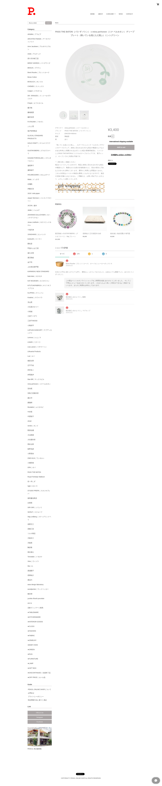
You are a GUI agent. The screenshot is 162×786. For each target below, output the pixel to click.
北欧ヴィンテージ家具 (35, 608)
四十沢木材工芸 (33, 58)
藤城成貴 (31, 112)
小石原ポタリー (33, 307)
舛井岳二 (31, 370)
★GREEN (31, 649)
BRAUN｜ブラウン (34, 68)
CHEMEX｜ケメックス (36, 86)
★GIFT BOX (32, 668)
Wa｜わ (30, 566)
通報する (110, 160)
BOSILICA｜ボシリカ (35, 82)
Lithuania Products (34, 351)
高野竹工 (31, 524)
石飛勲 (30, 184)
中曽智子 (31, 416)
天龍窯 (30, 543)
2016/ (30, 421)
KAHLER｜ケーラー (35, 239)
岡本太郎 (31, 444)
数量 (109, 136)
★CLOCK (31, 626)
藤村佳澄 (31, 117)
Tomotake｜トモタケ (35, 557)
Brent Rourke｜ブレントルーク (38, 72)
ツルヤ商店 (31, 533)
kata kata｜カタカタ (35, 276)
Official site (39, 713)
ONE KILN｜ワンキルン (36, 458)
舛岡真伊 (31, 375)
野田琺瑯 (31, 430)
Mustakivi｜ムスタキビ (36, 407)
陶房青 (30, 547)
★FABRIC (31, 635)
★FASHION (32, 631)
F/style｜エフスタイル (35, 103)
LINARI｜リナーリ (34, 342)
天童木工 (31, 538)
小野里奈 (31, 453)
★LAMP (30, 663)
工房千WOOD (32, 321)
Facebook (40, 722)
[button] (111, 13)
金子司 (30, 262)
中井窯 (30, 412)
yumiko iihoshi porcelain (36, 598)
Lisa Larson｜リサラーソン (37, 347)
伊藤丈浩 (31, 189)
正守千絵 (31, 365)
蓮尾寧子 (31, 165)
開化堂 (30, 244)
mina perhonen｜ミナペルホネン (39, 384)
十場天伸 (31, 230)
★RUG (30, 654)
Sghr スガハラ (33, 486)
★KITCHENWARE (34, 617)
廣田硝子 (31, 170)
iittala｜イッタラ (33, 179)
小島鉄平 (31, 325)
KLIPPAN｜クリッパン (36, 293)
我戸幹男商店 (32, 131)
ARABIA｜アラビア (34, 34)
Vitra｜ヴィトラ (33, 561)
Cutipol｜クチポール (35, 91)
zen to (30, 603)
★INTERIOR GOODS (35, 622)
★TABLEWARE (33, 612)
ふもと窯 (31, 126)
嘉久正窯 (31, 253)
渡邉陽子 (31, 571)
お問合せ (31, 693)
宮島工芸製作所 (33, 393)
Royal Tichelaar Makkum (36, 477)
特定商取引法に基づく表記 (37, 700)
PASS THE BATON (34, 472)
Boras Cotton (32, 77)
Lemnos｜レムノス (34, 337)
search (48, 23)
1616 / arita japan (34, 193)
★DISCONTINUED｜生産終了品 (39, 673)
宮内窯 (30, 388)
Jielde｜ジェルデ (34, 210)
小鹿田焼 (31, 463)
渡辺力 (30, 580)
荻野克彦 (31, 449)
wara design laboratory (36, 584)
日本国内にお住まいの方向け (121, 155)
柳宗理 (30, 594)
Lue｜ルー (31, 356)
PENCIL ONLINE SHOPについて (39, 689)
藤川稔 (30, 108)
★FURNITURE (33, 659)
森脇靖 (30, 402)
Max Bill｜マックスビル (36, 379)
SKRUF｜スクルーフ (35, 512)
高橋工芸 (31, 529)
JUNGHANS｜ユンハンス (37, 234)
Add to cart (121, 147)
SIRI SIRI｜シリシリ (35, 507)
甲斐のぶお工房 (33, 248)
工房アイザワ (32, 316)
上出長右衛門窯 (33, 267)
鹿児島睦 (31, 258)
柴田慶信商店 (32, 498)
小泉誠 (30, 311)
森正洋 (30, 398)
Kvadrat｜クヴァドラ (35, 297)
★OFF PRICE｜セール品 (36, 677)
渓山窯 (30, 302)
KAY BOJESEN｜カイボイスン (38, 281)
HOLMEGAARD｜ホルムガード (39, 175)
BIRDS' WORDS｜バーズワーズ (39, 63)
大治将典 (31, 435)
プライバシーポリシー (36, 696)
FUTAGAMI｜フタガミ (35, 122)
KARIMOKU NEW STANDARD (38, 271)
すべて (62, 254)
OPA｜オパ (32, 467)
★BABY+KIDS (33, 645)
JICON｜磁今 (32, 205)
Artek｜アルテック (34, 54)
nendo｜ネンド (33, 426)
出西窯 (30, 503)
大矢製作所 (31, 439)
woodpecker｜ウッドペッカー (38, 589)
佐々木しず (31, 481)
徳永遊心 (31, 552)
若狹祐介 (31, 575)
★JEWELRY (32, 640)
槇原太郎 (31, 361)
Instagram (40, 717)
